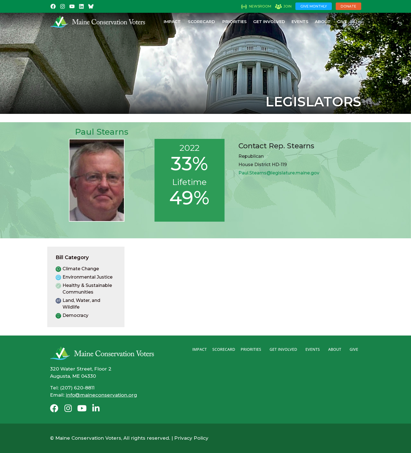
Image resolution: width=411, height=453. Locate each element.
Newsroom (260, 6)
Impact (172, 21)
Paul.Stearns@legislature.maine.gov (278, 173)
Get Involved (269, 21)
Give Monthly (313, 6)
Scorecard (201, 21)
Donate (348, 6)
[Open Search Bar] (355, 22)
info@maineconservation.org (101, 395)
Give (342, 21)
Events (300, 21)
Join (287, 6)
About (323, 21)
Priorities (234, 21)
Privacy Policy (191, 438)
